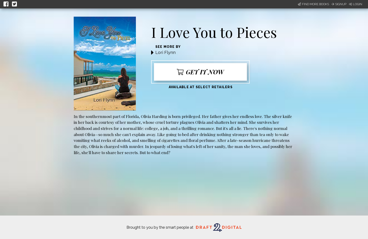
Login (355, 4)
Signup (338, 4)
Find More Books (313, 4)
